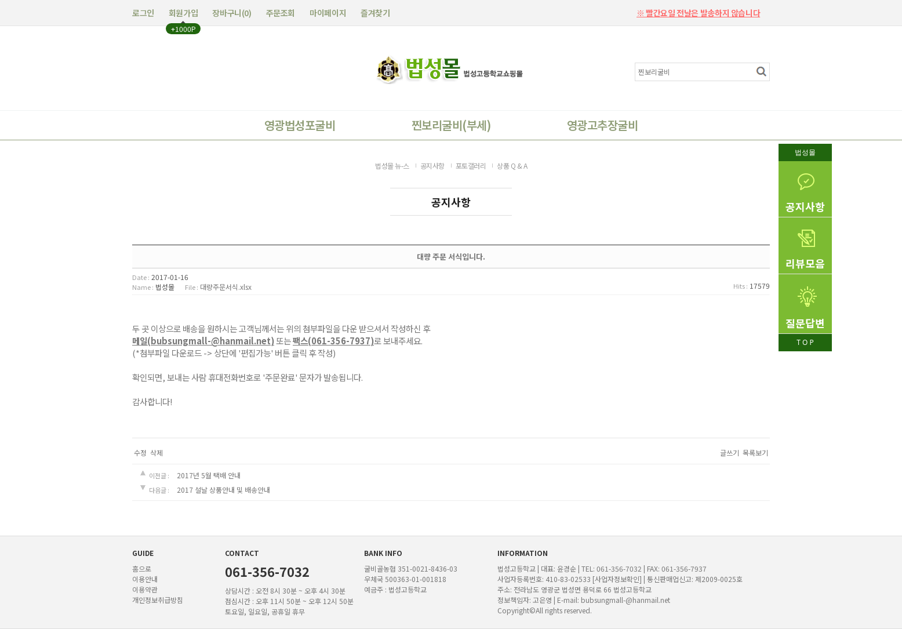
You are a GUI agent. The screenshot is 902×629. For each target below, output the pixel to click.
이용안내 (145, 579)
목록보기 (755, 453)
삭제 (156, 453)
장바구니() (231, 13)
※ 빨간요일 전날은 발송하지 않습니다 (698, 9)
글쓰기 (729, 453)
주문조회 (280, 13)
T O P (805, 342)
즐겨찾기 (375, 13)
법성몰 (805, 152)
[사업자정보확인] (617, 579)
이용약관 (145, 589)
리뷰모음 (805, 244)
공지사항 (805, 187)
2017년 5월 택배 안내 (209, 475)
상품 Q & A (512, 165)
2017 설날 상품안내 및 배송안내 (223, 490)
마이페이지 (328, 13)
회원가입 (183, 13)
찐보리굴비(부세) (451, 125)
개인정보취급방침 (157, 600)
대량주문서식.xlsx (226, 287)
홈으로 (141, 568)
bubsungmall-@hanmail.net (625, 600)
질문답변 (805, 302)
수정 (140, 453)
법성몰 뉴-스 (392, 165)
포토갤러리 (471, 165)
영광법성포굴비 (299, 125)
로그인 (143, 13)
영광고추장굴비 (602, 125)
